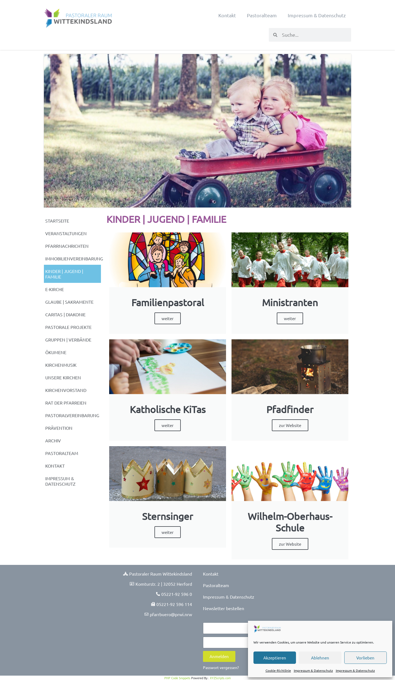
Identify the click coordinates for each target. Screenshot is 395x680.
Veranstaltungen (66, 233)
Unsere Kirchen (63, 377)
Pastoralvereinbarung (72, 415)
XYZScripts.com (220, 678)
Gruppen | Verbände (68, 339)
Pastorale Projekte (68, 327)
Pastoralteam (262, 15)
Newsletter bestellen (223, 608)
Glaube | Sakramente (69, 302)
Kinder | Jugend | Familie (64, 273)
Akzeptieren (274, 657)
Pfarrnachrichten (67, 246)
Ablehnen (320, 657)
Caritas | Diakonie (65, 314)
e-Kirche (54, 289)
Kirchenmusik (61, 365)
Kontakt (227, 15)
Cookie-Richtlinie (278, 670)
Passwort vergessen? (221, 667)
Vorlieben (365, 657)
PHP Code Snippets (177, 678)
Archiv (53, 440)
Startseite (57, 220)
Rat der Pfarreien (65, 402)
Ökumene (55, 352)
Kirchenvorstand (65, 390)
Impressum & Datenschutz (313, 670)
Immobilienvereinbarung (73, 258)
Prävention (58, 428)
